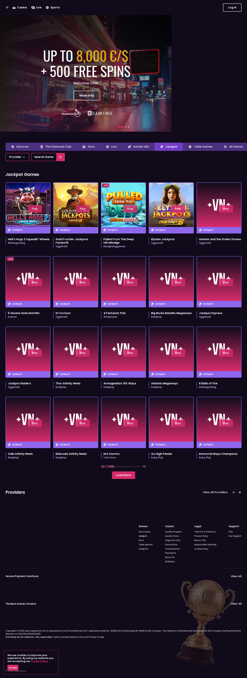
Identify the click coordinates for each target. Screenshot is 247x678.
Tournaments (172, 549)
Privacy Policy (201, 536)
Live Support (235, 536)
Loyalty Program (173, 531)
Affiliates (170, 561)
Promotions (171, 544)
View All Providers (215, 492)
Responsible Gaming (205, 544)
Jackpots (143, 549)
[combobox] (17, 157)
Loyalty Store (172, 536)
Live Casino (145, 531)
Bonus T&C (200, 540)
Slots (141, 540)
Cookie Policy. (39, 661)
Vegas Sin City (172, 540)
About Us (170, 557)
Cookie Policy (201, 549)
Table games (146, 544)
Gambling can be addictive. (28, 636)
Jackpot (143, 536)
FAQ (231, 531)
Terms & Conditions (205, 531)
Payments (170, 553)
